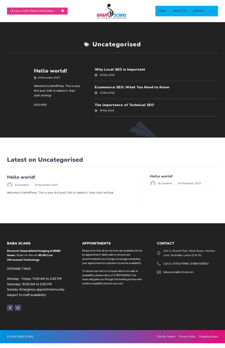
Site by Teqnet (166, 336)
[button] (213, 11)
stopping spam (208, 336)
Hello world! (50, 70)
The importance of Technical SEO (124, 105)
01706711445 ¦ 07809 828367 (191, 263)
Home (162, 10)
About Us (179, 10)
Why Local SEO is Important (120, 69)
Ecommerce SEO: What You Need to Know (132, 87)
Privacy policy (187, 336)
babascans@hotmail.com (178, 272)
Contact (199, 10)
